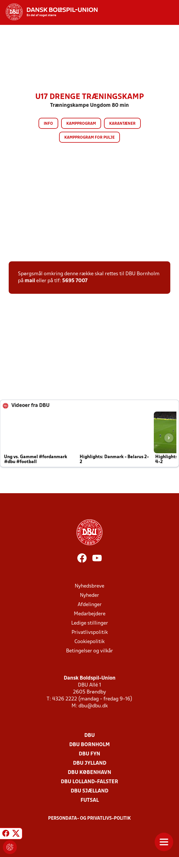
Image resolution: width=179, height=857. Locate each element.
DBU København (89, 772)
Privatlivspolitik (90, 632)
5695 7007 (74, 280)
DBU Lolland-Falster (89, 781)
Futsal (90, 800)
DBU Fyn (89, 754)
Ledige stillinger (89, 623)
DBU (89, 735)
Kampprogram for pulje (89, 138)
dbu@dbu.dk (93, 706)
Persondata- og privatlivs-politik (89, 818)
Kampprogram (81, 124)
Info (48, 124)
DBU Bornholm (89, 744)
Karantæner (122, 124)
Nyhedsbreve (89, 586)
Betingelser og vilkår (89, 651)
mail (30, 280)
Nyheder (89, 595)
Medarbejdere (89, 614)
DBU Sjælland (89, 791)
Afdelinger (90, 604)
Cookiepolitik (89, 641)
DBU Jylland (89, 763)
